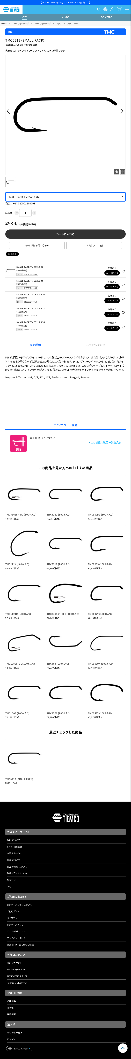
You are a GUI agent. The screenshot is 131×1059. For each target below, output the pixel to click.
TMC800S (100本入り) (100, 564)
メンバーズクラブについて (19, 904)
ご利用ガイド (13, 911)
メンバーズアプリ (15, 924)
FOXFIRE (106, 17)
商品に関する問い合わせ (37, 245)
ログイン (11, 1039)
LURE (65, 17)
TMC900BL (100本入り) (100, 514)
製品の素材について (17, 866)
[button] (9, 111)
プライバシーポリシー (17, 938)
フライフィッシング (20, 23)
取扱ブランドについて (17, 873)
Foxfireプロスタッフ (17, 982)
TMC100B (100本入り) (17, 713)
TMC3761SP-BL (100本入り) (20, 514)
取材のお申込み (15, 1032)
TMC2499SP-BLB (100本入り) (63, 614)
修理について (13, 860)
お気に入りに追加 (94, 245)
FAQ (9, 886)
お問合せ (11, 879)
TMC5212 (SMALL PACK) (19, 779)
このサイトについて (16, 931)
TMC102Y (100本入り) (100, 614)
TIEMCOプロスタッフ (17, 976)
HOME (4, 23)
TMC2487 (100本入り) (100, 713)
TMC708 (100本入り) (58, 663)
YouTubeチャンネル (16, 969)
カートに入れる (65, 234)
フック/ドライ (73, 23)
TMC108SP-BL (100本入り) (20, 663)
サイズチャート (14, 918)
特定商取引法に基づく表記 (20, 944)
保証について (13, 840)
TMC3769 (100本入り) (58, 713)
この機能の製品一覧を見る (106, 442)
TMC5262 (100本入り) (58, 514)
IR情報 (10, 1007)
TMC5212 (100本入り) (58, 564)
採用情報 (11, 1014)
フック (59, 23)
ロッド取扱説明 (14, 846)
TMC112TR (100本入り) (18, 614)
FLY (24, 17)
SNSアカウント (14, 962)
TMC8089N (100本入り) (101, 663)
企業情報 (11, 1001)
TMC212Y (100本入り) (17, 564)
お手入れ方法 (13, 853)
